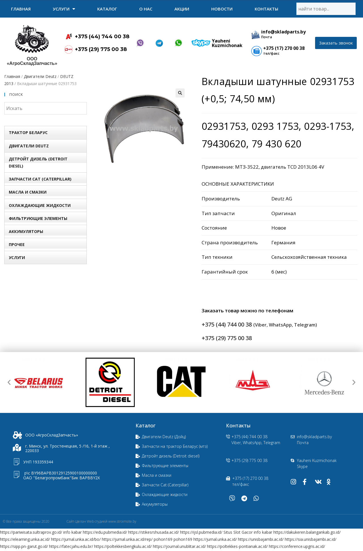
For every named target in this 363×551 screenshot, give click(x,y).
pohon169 (163, 539)
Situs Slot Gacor (238, 532)
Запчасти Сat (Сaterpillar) (40, 179)
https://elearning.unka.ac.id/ (25, 539)
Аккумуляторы (26, 231)
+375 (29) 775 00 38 (101, 49)
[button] (336, 43)
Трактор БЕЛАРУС (28, 132)
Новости (222, 9)
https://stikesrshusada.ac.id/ (153, 532)
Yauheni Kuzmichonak (227, 43)
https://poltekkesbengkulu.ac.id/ (123, 546)
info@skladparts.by (283, 32)
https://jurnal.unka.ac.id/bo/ (76, 539)
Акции (181, 9)
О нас (145, 9)
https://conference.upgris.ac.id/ (297, 546)
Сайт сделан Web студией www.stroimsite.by (101, 521)
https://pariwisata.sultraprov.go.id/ (31, 532)
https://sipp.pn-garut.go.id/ (24, 546)
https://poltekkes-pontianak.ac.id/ (237, 546)
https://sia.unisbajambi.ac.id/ (310, 539)
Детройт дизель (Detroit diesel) (38, 162)
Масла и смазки (28, 192)
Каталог (107, 9)
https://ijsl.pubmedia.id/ (201, 532)
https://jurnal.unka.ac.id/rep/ (127, 539)
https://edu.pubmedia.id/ (105, 532)
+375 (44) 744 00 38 (102, 36)
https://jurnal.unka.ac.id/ (215, 539)
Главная (21, 9)
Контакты (266, 9)
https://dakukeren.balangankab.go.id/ (307, 532)
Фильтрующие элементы (38, 218)
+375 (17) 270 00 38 (284, 48)
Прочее (17, 244)
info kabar (72, 532)
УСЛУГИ (64, 9)
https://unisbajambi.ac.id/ (261, 539)
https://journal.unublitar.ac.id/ (179, 546)
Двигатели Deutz (40, 76)
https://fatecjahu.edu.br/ (71, 546)
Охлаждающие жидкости (40, 205)
